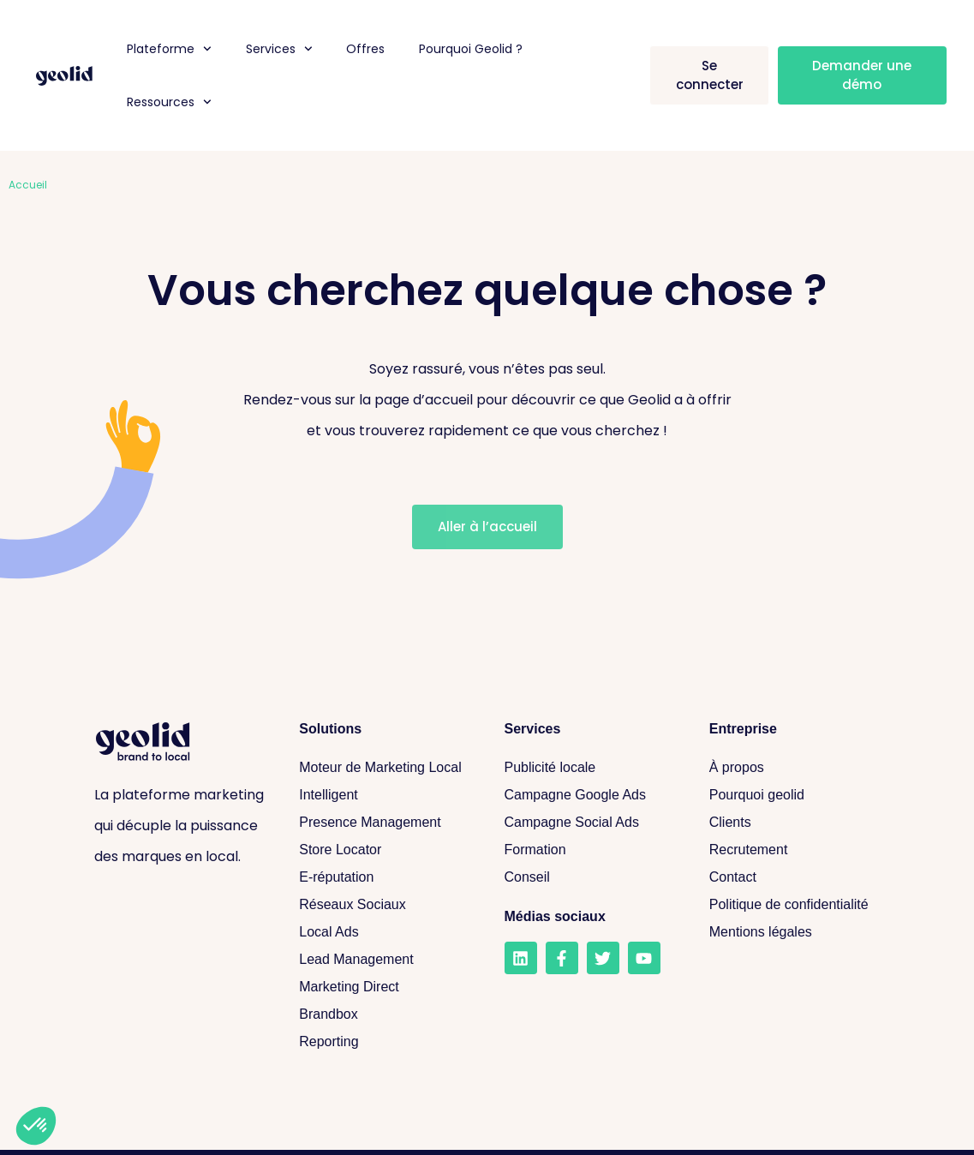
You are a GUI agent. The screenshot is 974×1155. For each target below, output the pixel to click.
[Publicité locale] (590, 767)
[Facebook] (562, 958)
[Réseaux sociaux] (384, 905)
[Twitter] (603, 958)
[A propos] (794, 767)
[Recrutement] (794, 850)
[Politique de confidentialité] (794, 905)
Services (279, 49)
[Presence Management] (384, 822)
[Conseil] (590, 877)
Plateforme (169, 49)
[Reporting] (384, 1042)
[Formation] (590, 850)
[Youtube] (644, 958)
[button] (36, 1125)
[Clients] (794, 822)
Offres (365, 48)
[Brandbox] (384, 1014)
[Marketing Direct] (384, 987)
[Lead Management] (384, 959)
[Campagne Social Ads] (590, 822)
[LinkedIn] (521, 958)
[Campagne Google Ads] (590, 795)
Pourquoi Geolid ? (471, 48)
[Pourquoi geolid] (794, 795)
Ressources (169, 102)
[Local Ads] (384, 932)
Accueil (28, 184)
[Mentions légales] (794, 932)
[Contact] (794, 877)
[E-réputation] (384, 877)
